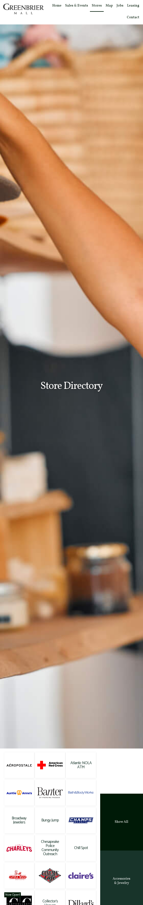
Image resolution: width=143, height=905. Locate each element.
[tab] (121, 822)
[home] (23, 8)
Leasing (133, 5)
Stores (97, 5)
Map (109, 5)
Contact (133, 17)
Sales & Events (76, 5)
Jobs (120, 5)
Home (56, 5)
